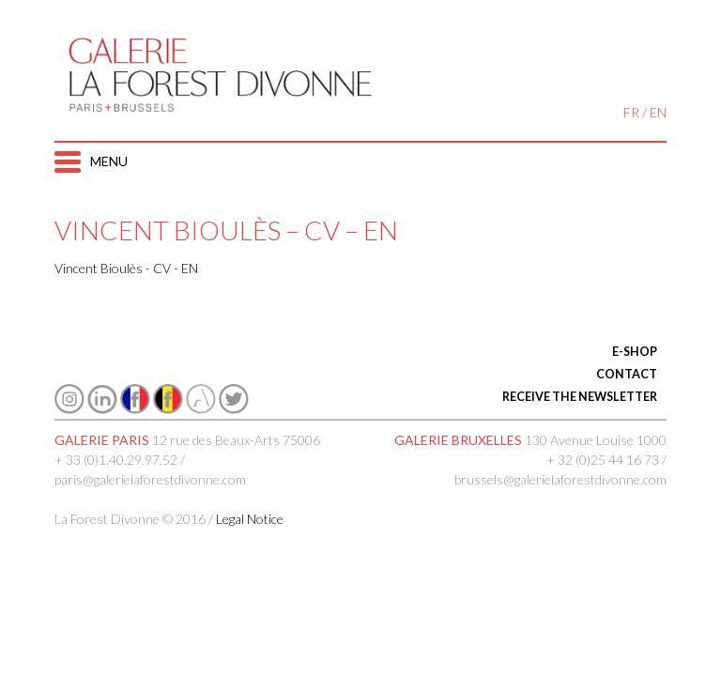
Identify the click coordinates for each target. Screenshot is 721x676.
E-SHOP (634, 352)
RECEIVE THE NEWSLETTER (579, 397)
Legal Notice (250, 519)
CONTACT (626, 374)
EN (658, 112)
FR (631, 112)
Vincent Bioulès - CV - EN (126, 268)
